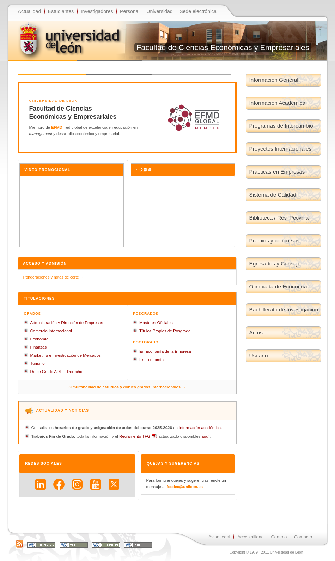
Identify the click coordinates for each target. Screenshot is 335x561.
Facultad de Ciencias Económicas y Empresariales (222, 47)
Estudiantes (61, 11)
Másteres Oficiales (156, 323)
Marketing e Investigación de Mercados (65, 355)
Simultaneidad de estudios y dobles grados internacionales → (127, 387)
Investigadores (97, 11)
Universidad (159, 11)
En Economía (151, 359)
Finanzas (38, 347)
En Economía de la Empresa (165, 351)
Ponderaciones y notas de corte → (53, 277)
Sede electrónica (198, 11)
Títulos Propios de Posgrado (164, 331)
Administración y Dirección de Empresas (66, 323)
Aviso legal (219, 536)
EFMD (56, 127)
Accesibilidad (250, 536)
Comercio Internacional (51, 331)
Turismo (37, 363)
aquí (205, 436)
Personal (130, 11)
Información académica (200, 428)
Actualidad (29, 11)
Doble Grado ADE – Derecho (56, 371)
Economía (39, 339)
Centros (279, 536)
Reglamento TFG (134, 436)
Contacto (303, 536)
